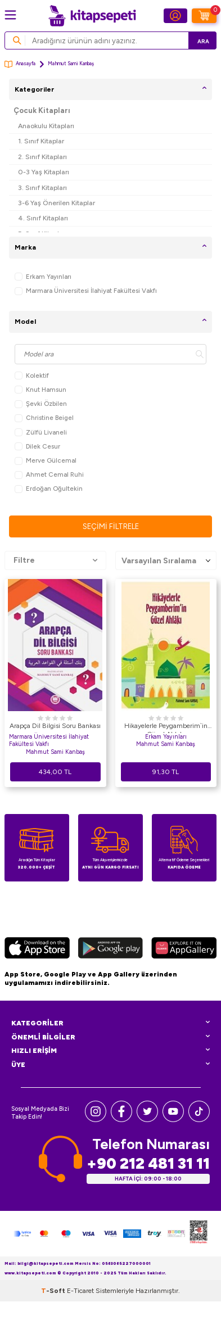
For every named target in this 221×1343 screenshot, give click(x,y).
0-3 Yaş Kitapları (43, 172)
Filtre (55, 560)
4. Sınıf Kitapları (43, 218)
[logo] (92, 15)
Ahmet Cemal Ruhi (49, 475)
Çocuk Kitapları (41, 110)
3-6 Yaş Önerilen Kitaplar (56, 202)
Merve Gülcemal (45, 460)
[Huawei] (184, 949)
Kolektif (32, 376)
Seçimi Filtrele (111, 526)
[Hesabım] (175, 15)
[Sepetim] (204, 15)
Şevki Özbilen (41, 404)
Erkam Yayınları (43, 277)
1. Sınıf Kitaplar (41, 141)
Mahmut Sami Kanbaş (55, 752)
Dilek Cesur (37, 446)
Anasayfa (19, 64)
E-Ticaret (80, 1291)
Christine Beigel (44, 418)
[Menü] (10, 15)
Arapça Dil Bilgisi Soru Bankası (55, 726)
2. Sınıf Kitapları (42, 156)
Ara (203, 41)
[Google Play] (110, 949)
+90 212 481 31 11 (148, 1163)
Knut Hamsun (40, 390)
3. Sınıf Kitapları (42, 187)
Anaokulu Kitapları (46, 125)
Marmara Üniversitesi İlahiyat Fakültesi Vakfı (86, 291)
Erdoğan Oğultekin (49, 489)
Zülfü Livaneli (41, 432)
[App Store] (37, 949)
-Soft (54, 1291)
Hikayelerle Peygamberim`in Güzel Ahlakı (166, 727)
